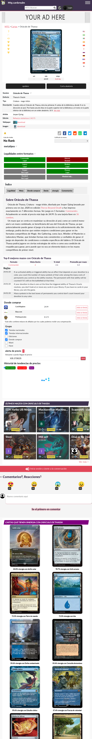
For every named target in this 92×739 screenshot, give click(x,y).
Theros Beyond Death (51, 207)
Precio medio (22, 368)
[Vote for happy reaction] (34, 484)
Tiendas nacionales (17, 330)
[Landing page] (3, 2)
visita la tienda (82, 307)
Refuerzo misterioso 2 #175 (24, 118)
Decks (46, 191)
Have (11, 346)
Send (83, 358)
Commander (71, 211)
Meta (21, 191)
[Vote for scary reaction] (58, 484)
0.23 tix (58, 79)
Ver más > (84, 461)
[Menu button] (87, 4)
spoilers (25, 86)
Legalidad (11, 191)
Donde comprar (33, 191)
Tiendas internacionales (19, 333)
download (21, 122)
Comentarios (67, 191)
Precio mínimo (10, 368)
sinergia (55, 191)
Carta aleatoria (66, 86)
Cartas (14, 26)
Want (11, 342)
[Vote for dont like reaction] (81, 484)
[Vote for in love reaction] (10, 484)
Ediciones (13, 336)
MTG (7, 26)
